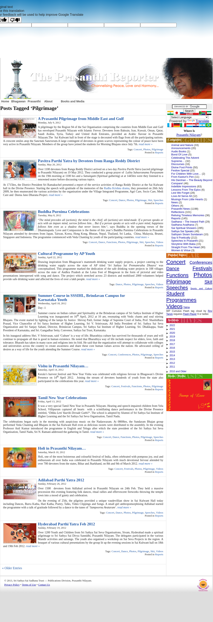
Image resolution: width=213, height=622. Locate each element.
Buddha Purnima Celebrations (64, 211)
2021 (172, 329)
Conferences (124, 354)
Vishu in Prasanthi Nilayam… (63, 366)
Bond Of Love (179, 154)
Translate (198, 121)
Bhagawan (18, 101)
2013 (172, 359)
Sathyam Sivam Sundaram (187, 234)
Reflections (177, 212)
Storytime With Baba (183, 243)
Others (175, 205)
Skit (150, 200)
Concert (138, 149)
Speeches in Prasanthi (184, 240)
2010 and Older (178, 371)
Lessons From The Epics (186, 189)
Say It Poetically (180, 237)
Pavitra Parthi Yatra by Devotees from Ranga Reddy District (89, 161)
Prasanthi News (180, 208)
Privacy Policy (12, 584)
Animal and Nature (182, 145)
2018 (172, 340)
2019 (172, 336)
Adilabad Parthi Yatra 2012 (61, 480)
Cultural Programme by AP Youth (66, 253)
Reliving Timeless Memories (187, 215)
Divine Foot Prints (181, 167)
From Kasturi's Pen (182, 176)
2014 (172, 355)
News (174, 202)
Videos (159, 242)
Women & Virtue (180, 250)
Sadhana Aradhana (182, 224)
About (48, 101)
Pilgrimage (157, 149)
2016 (172, 347)
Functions (111, 242)
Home (5, 101)
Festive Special (180, 170)
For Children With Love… (186, 173)
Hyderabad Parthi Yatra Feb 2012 (66, 524)
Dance (122, 200)
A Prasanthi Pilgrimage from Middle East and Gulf (81, 118)
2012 (172, 363)
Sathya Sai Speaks (182, 231)
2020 (172, 332)
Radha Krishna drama (116, 188)
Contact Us (44, 584)
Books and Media (72, 101)
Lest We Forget (180, 192)
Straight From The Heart (185, 247)
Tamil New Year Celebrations (62, 398)
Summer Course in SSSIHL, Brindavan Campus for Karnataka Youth (81, 297)
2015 (172, 351)
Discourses (177, 164)
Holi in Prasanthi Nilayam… (62, 448)
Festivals (125, 386)
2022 (172, 325)
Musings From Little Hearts (187, 199)
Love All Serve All (181, 196)
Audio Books (178, 151)
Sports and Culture (201, 288)
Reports (159, 152)
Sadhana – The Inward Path (187, 221)
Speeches (158, 200)
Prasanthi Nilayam (188, 135)
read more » (145, 144)
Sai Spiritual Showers (184, 228)
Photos (147, 149)
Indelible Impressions (183, 186)
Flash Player (190, 314)
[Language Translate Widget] (189, 117)
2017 (172, 344)
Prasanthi (34, 101)
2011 (172, 366)
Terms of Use (29, 584)
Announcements (180, 148)
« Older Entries (12, 568)
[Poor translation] (15, 20)
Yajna (186, 307)
